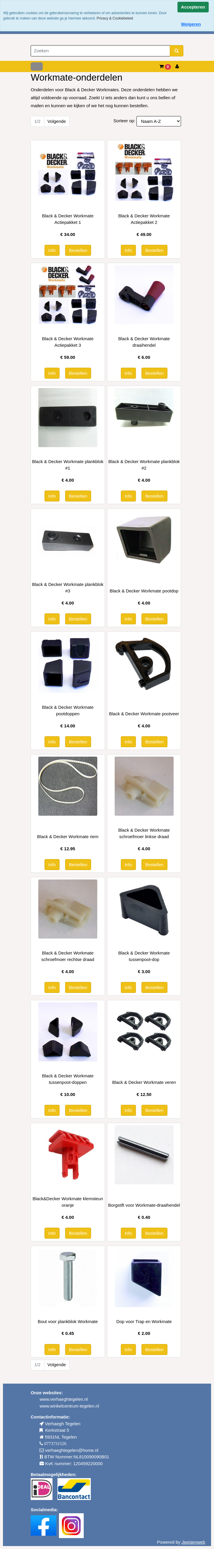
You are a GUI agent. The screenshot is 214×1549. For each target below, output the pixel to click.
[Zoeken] (100, 51)
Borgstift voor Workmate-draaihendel (144, 1205)
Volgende (56, 121)
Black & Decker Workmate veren (144, 1082)
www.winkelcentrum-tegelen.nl (69, 1405)
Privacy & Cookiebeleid (115, 18)
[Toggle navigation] (37, 66)
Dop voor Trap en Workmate (144, 1321)
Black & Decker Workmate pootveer (144, 713)
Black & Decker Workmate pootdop (144, 590)
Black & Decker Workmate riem (67, 836)
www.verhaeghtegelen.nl (63, 1399)
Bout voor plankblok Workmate (68, 1321)
